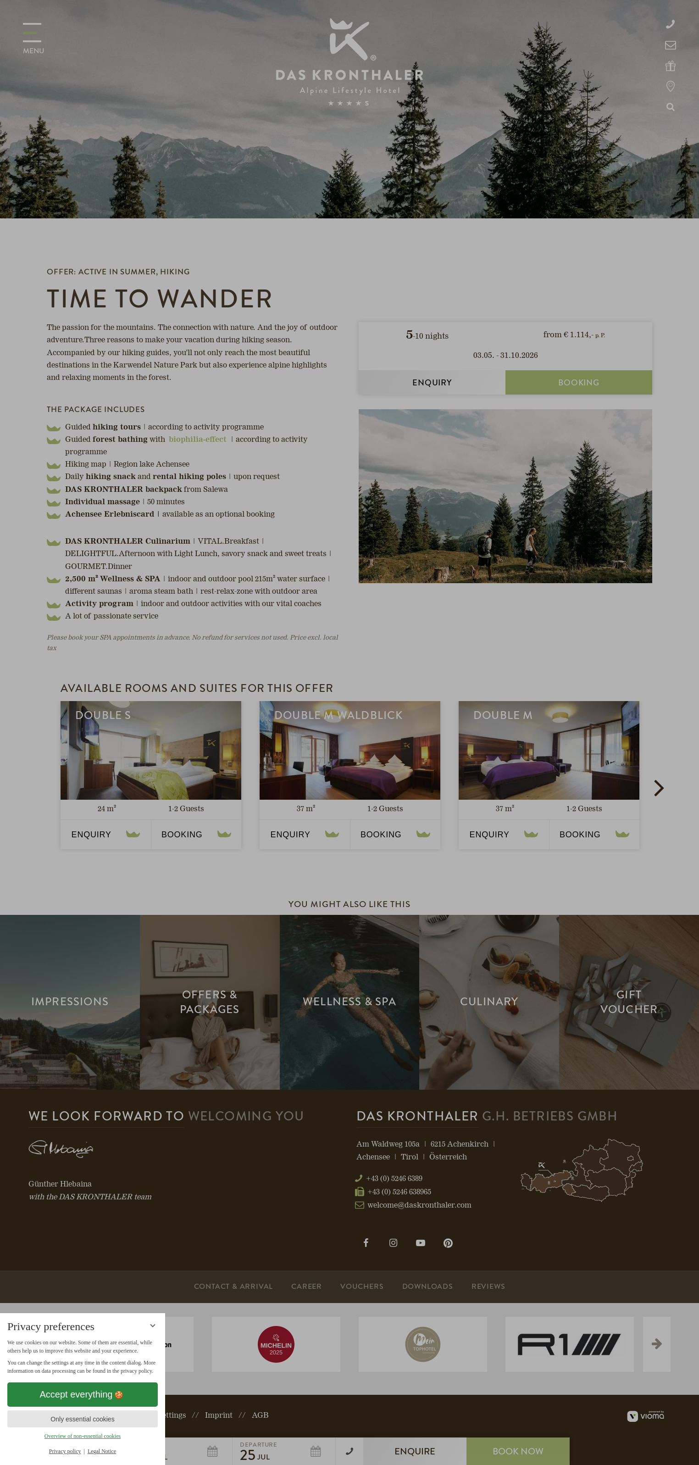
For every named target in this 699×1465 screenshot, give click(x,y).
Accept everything (83, 1394)
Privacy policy (65, 1451)
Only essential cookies (82, 1419)
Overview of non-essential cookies (82, 1436)
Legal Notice (102, 1451)
